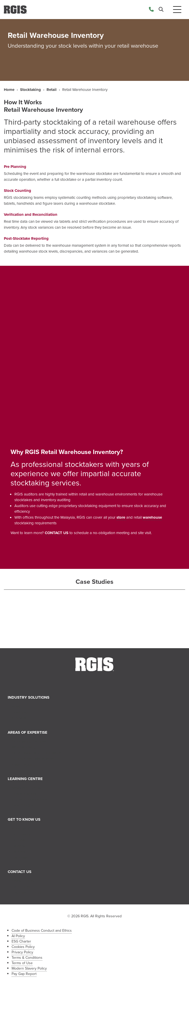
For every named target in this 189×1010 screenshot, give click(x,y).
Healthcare (21, 712)
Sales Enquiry (23, 881)
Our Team (20, 840)
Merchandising (24, 747)
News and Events (26, 788)
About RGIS (21, 828)
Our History (21, 834)
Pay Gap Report (24, 974)
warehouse (152, 517)
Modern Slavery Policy (29, 968)
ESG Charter (21, 941)
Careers (18, 846)
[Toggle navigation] (177, 9)
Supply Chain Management (34, 758)
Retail (52, 89)
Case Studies (22, 805)
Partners (18, 851)
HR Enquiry (21, 886)
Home (9, 89)
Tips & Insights (24, 794)
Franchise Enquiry (26, 892)
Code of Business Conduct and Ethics (42, 930)
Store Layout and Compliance (36, 753)
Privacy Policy (22, 952)
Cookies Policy (23, 946)
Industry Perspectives (29, 799)
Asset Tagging (24, 764)
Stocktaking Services (29, 741)
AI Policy (18, 936)
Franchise (20, 857)
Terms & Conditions (27, 957)
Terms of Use (22, 963)
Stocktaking (30, 89)
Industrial (19, 718)
